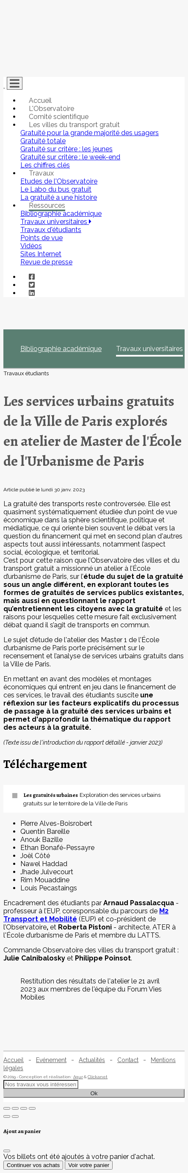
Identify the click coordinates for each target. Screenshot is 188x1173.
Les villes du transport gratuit (74, 125)
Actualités (92, 1060)
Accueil (40, 100)
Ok (93, 1093)
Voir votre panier (88, 1165)
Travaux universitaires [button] (55, 222)
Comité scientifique (58, 117)
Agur (78, 1076)
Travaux (41, 173)
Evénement (51, 1060)
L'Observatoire (51, 109)
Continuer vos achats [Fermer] (33, 1165)
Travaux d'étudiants (50, 230)
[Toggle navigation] (14, 83)
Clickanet (98, 1076)
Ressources (47, 205)
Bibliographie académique (61, 349)
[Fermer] (6, 1151)
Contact (127, 1060)
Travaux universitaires (149, 349)
